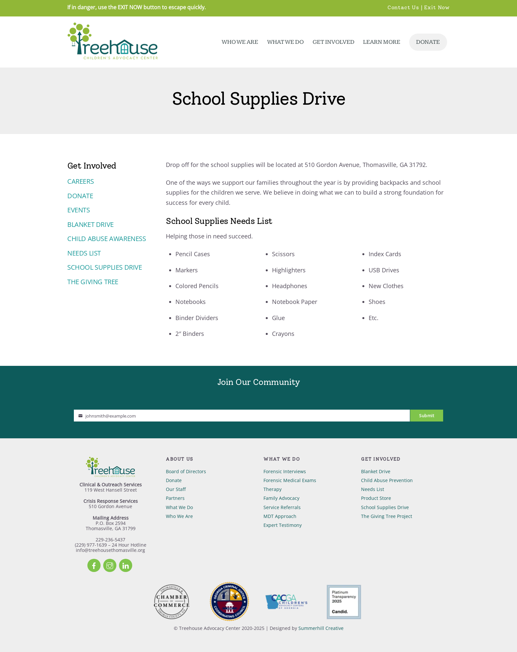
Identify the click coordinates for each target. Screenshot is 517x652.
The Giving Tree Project (386, 516)
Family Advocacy (281, 498)
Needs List (84, 253)
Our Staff (176, 489)
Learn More (381, 42)
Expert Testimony (282, 525)
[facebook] (94, 565)
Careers (80, 181)
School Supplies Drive (104, 267)
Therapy (272, 489)
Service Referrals (282, 507)
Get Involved (333, 42)
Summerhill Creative (321, 628)
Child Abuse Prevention (387, 480)
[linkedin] (125, 565)
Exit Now (437, 7)
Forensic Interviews (284, 471)
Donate (428, 42)
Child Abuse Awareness (106, 238)
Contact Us (403, 7)
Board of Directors (186, 471)
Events (78, 209)
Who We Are (240, 42)
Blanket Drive (90, 224)
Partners (175, 498)
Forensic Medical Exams (289, 480)
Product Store (376, 498)
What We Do (285, 42)
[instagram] (109, 565)
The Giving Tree (92, 281)
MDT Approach (279, 516)
